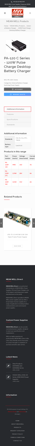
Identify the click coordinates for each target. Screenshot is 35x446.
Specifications (12, 119)
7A (31, 165)
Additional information (15, 109)
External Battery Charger (20, 83)
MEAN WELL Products (17, 26)
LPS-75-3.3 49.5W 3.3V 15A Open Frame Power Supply (17, 236)
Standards (11, 125)
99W (14, 165)
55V (20, 182)
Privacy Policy (17, 434)
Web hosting (22, 411)
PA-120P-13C (7, 165)
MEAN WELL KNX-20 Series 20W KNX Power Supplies (21, 377)
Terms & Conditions (17, 437)
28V (20, 173)
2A (31, 182)
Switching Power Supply (11, 85)
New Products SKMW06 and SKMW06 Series (18, 366)
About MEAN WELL (17, 424)
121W (14, 182)
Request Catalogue (17, 430)
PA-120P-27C (7, 173)
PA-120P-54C (7, 182)
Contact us (17, 440)
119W (14, 173)
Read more (17, 246)
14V (20, 165)
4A (31, 173)
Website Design (12, 411)
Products (17, 427)
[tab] (17, 109)
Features (10, 114)
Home (6, 26)
